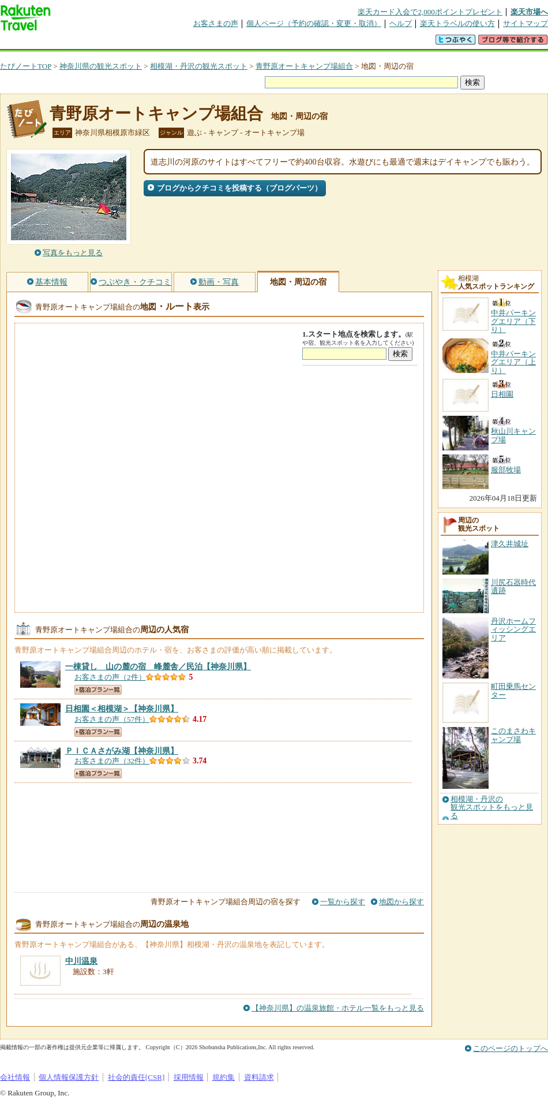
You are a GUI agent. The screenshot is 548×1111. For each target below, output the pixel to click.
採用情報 (189, 1077)
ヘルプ (400, 23)
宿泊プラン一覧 (98, 690)
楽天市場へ (529, 12)
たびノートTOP (25, 66)
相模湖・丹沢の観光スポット (198, 66)
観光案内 (277, 43)
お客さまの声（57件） (111, 719)
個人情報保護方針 (69, 1077)
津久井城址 (509, 543)
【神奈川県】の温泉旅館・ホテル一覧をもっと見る (338, 1008)
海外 (88, 43)
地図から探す (401, 901)
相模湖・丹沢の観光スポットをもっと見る (492, 807)
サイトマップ (525, 23)
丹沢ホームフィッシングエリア (513, 629)
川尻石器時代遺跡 (513, 586)
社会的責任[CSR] (136, 1077)
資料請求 (259, 1077)
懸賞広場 (135, 43)
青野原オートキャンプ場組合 (304, 66)
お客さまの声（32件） (111, 760)
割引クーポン (182, 43)
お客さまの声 (215, 23)
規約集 (223, 1077)
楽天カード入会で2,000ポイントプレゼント (430, 12)
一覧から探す (342, 901)
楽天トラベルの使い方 (457, 23)
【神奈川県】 (158, 666)
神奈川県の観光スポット (100, 66)
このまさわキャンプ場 (513, 734)
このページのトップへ (510, 1048)
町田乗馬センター (513, 690)
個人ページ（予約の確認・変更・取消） (313, 23)
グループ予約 (230, 43)
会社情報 (15, 1077)
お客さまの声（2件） (110, 677)
